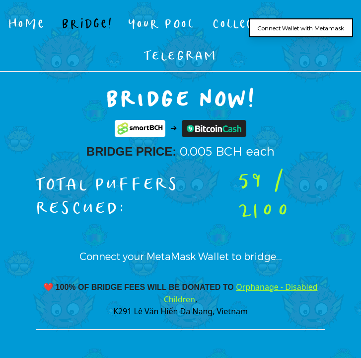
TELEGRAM (180, 55)
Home (26, 23)
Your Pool (162, 23)
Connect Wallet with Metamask (301, 27)
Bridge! (87, 23)
